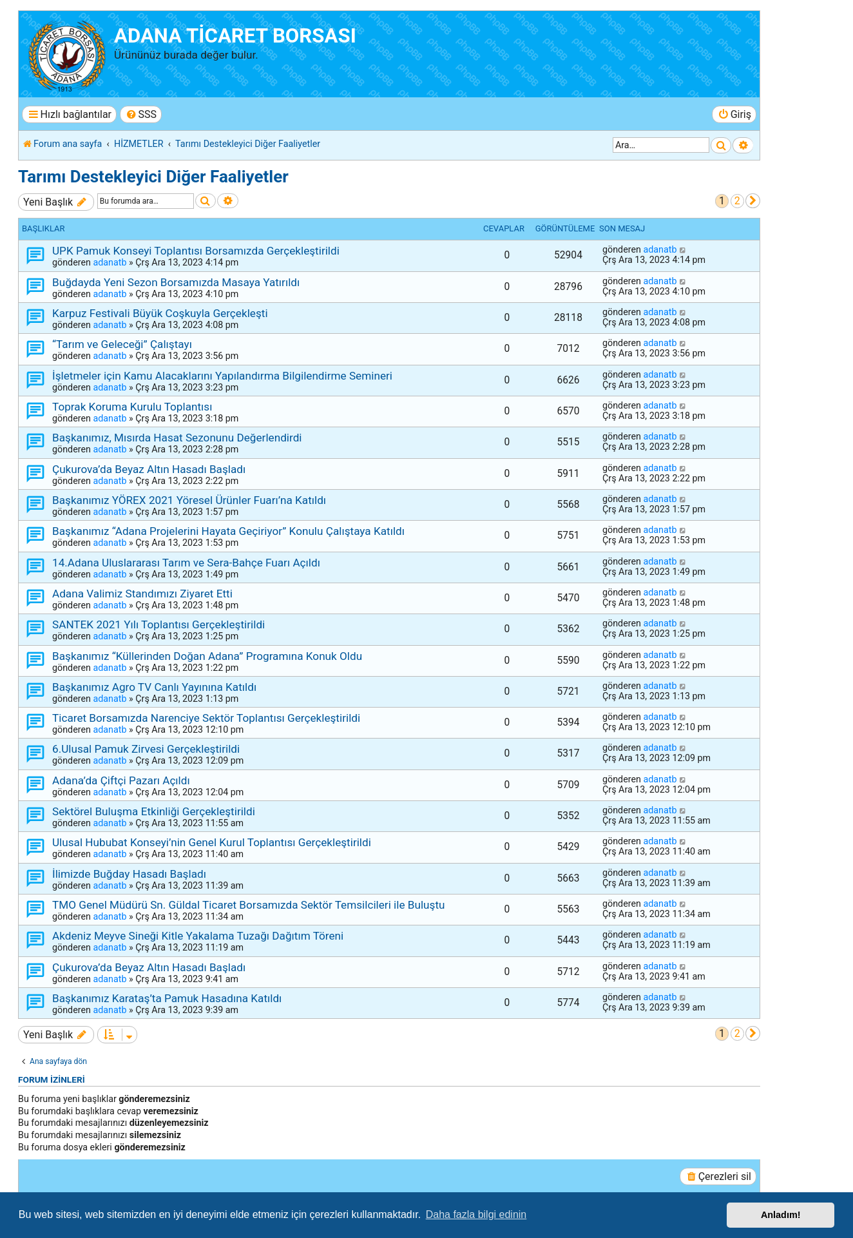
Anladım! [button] (781, 1215)
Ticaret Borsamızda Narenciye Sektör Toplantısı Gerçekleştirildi (206, 717)
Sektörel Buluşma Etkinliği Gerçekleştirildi (153, 811)
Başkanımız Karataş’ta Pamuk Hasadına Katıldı (167, 998)
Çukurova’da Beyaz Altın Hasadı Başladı (148, 469)
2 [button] (737, 201)
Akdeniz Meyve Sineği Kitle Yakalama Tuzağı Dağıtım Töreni (197, 935)
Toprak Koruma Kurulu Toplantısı (132, 406)
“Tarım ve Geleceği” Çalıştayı (122, 344)
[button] (752, 200)
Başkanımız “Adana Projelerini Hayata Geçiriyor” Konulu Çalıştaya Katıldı (228, 531)
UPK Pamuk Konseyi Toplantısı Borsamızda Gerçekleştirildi (196, 250)
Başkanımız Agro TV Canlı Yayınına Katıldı (154, 687)
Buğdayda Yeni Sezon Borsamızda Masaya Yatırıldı (176, 282)
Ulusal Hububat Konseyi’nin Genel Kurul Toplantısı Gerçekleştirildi (211, 842)
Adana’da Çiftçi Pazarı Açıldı (121, 780)
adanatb (109, 262)
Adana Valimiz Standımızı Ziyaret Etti (142, 593)
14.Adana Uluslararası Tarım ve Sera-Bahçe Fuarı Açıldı (186, 562)
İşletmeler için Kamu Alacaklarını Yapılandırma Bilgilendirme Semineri (222, 375)
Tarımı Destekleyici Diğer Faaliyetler (153, 176)
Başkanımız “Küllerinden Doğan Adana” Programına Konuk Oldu (207, 656)
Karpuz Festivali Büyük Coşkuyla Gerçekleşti (160, 313)
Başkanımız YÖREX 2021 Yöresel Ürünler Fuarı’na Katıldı (189, 500)
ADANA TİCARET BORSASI (235, 36)
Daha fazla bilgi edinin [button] (476, 1214)
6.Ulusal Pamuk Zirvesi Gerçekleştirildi (146, 748)
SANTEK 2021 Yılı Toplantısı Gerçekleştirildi (158, 624)
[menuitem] (141, 114)
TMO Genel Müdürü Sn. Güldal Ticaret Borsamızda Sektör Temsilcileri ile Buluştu (248, 904)
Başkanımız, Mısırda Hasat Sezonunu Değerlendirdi (177, 437)
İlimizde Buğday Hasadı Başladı (129, 873)
